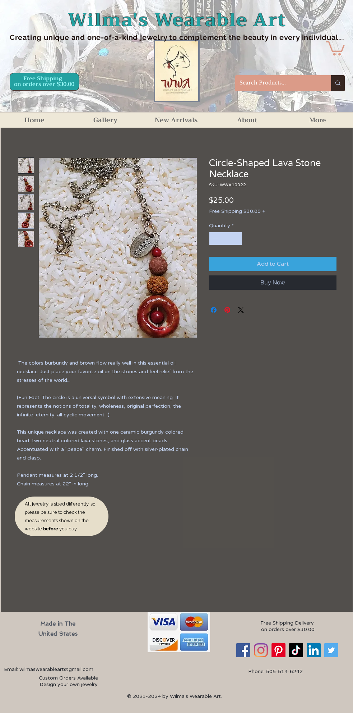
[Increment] (236, 238)
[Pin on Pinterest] (227, 310)
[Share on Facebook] (213, 310)
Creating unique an (45, 37)
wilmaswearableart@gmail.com (56, 669)
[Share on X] (241, 310)
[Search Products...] (278, 83)
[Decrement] (214, 238)
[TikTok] (296, 650)
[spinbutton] (225, 238)
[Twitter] (331, 650)
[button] (335, 48)
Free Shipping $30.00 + (237, 211)
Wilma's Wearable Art (177, 20)
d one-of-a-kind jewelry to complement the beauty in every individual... (212, 37)
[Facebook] (243, 650)
